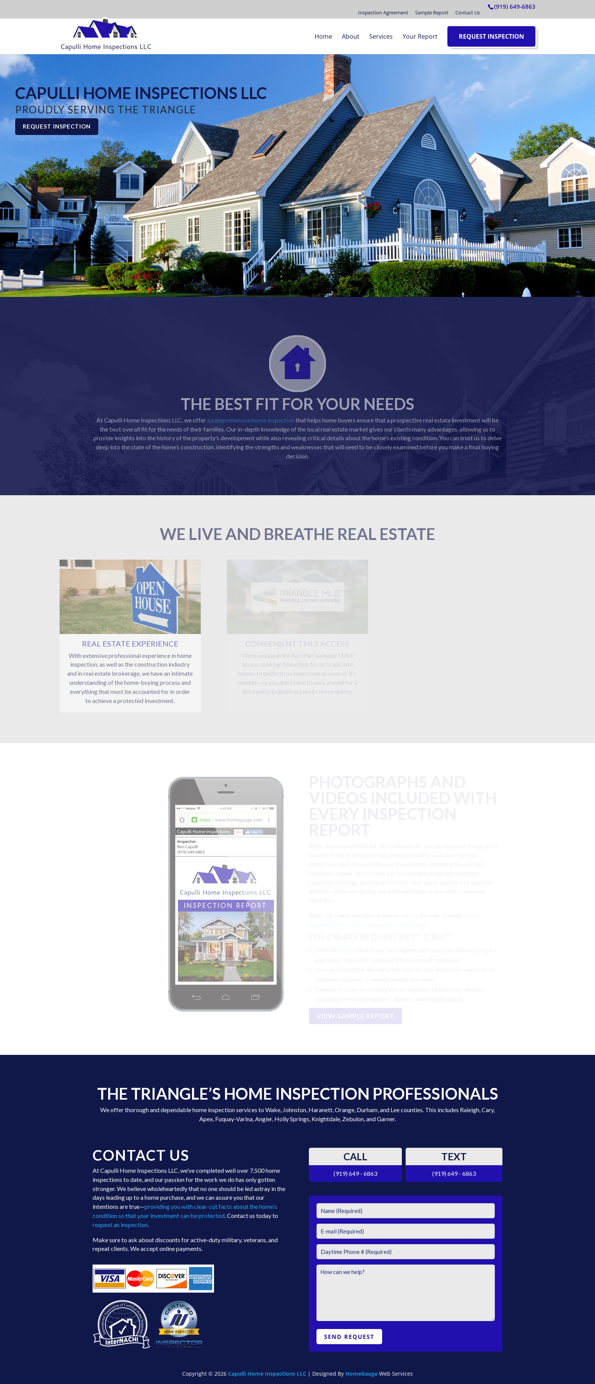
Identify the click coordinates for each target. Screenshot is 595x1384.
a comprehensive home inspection (250, 420)
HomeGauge (361, 1373)
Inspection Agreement (383, 12)
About (350, 36)
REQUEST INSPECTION (57, 126)
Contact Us (467, 12)
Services (381, 36)
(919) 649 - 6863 (355, 1173)
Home (323, 36)
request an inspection (120, 1224)
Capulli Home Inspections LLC (267, 1373)
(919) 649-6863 (514, 6)
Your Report (420, 36)
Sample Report (432, 12)
